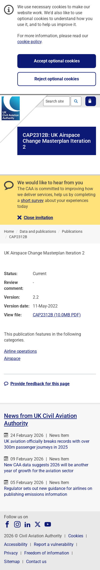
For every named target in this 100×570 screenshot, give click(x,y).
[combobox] (56, 101)
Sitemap (12, 561)
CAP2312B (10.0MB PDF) (57, 314)
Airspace (12, 358)
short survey (32, 200)
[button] (90, 101)
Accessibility (15, 544)
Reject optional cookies (56, 78)
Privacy (11, 553)
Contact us (36, 561)
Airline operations (20, 351)
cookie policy (29, 41)
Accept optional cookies (57, 60)
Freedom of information (46, 553)
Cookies (75, 535)
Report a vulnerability (54, 544)
